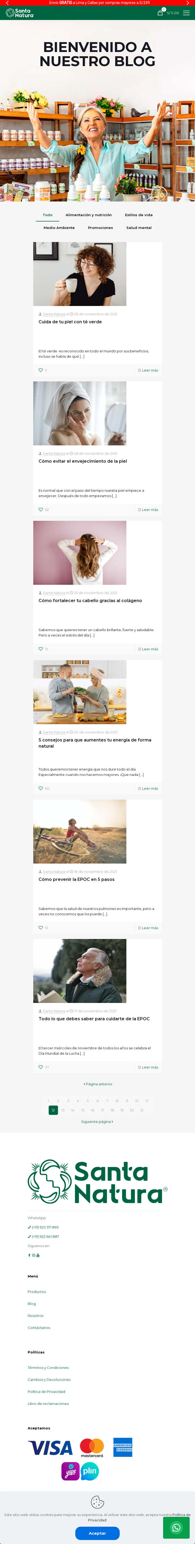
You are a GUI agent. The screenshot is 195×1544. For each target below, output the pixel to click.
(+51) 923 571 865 (43, 1227)
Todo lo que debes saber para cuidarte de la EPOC (94, 1018)
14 (72, 1110)
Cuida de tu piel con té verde (70, 321)
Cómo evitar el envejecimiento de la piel (83, 461)
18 (112, 1110)
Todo (47, 215)
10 (137, 1101)
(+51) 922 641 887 (43, 1236)
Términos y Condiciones (48, 1367)
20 (132, 1110)
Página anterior (97, 1084)
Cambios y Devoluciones (49, 1379)
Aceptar (97, 1533)
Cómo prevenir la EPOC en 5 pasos (77, 879)
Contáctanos (39, 1327)
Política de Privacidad (46, 1391)
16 (92, 1110)
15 (82, 1110)
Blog (32, 1303)
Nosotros (35, 1315)
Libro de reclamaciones (48, 1403)
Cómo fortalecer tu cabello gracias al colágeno (90, 600)
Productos (37, 1291)
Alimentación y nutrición (89, 215)
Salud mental (139, 227)
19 (122, 1110)
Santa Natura (54, 314)
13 (63, 1110)
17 (102, 1110)
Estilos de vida (139, 215)
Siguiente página (97, 1121)
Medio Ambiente (59, 227)
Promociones (100, 227)
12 (53, 1110)
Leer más (150, 370)
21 (141, 1110)
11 (147, 1101)
